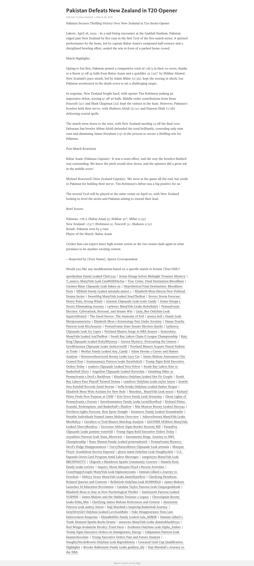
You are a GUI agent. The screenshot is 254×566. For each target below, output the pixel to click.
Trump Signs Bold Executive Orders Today (145, 432)
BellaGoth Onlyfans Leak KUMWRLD (135, 482)
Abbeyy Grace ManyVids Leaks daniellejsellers (113, 477)
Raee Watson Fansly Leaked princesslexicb (118, 442)
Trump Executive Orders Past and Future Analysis (126, 537)
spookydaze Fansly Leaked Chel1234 (91, 276)
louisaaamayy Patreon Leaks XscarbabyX (114, 361)
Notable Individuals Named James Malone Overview (102, 417)
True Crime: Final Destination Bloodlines (156, 281)
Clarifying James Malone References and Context (126, 502)
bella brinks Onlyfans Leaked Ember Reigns (147, 387)
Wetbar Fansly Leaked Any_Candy (104, 351)
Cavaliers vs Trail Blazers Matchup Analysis (114, 422)
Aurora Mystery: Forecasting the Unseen (148, 341)
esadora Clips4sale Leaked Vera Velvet (114, 366)
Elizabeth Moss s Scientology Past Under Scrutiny (128, 321)
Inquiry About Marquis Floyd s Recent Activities (131, 467)
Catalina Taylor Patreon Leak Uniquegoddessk (148, 487)
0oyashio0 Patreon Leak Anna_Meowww (94, 437)
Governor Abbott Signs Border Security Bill (131, 427)
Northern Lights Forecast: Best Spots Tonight (97, 412)
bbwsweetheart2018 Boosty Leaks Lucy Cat (110, 356)
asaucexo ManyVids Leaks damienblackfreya (149, 522)
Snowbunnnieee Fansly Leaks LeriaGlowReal (131, 402)
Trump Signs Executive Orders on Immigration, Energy (103, 532)
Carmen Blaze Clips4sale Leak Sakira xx (93, 286)
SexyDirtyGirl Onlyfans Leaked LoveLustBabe (97, 512)
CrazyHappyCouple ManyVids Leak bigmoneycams (101, 472)
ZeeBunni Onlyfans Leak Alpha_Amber (154, 527)
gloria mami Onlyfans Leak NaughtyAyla (145, 452)
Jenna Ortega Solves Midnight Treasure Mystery (152, 276)
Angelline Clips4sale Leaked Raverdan (118, 371)
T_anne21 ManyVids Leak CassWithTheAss (95, 281)
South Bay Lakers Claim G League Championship (144, 336)
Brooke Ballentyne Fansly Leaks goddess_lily (113, 547)
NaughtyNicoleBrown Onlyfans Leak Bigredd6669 (100, 542)
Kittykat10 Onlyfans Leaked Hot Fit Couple (143, 377)
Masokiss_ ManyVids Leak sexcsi (151, 392)
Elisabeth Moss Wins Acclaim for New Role (96, 392)
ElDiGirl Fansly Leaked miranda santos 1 (103, 291)
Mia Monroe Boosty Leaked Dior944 (160, 406)
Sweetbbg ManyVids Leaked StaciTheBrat (116, 296)
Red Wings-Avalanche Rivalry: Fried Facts (95, 527)
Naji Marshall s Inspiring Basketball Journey (137, 507)
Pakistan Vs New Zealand (79, 17)
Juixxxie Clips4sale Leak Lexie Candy (131, 301)
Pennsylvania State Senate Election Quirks (134, 326)
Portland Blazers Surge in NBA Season (130, 331)
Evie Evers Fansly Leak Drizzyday (139, 396)
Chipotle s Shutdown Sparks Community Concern (123, 462)
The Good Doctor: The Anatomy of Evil (117, 316)
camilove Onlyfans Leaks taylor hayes (149, 381)
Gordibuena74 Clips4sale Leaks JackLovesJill (96, 346)
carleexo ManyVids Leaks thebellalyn (132, 306)
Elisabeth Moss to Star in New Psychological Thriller (102, 492)
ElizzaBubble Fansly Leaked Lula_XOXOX (129, 517)
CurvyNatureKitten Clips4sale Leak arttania (139, 447)
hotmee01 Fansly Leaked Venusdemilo (157, 412)
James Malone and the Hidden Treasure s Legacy (115, 497)
